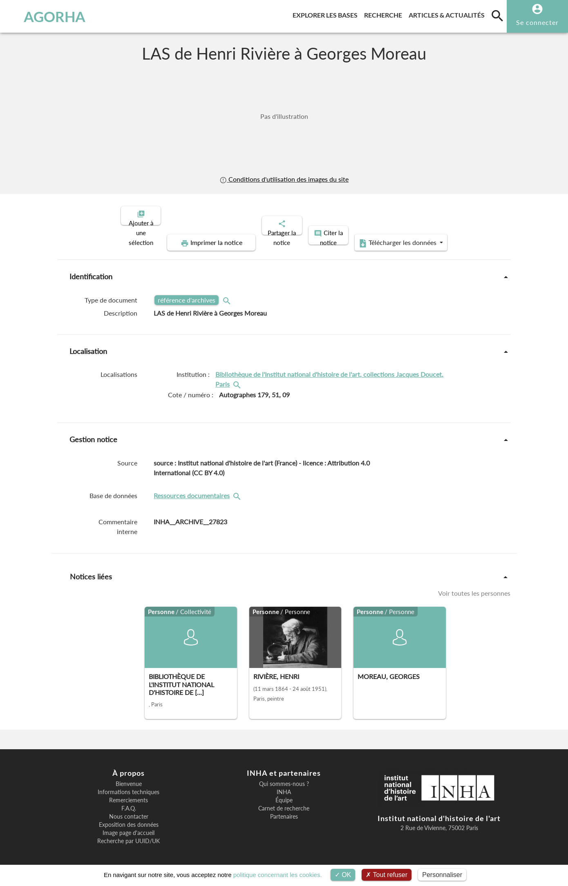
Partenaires (284, 810)
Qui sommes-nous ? (284, 777)
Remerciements (128, 793)
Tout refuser (386, 874)
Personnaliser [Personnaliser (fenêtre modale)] (442, 874)
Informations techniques (128, 785)
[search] (497, 15)
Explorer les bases (327, 14)
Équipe (284, 793)
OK (343, 874)
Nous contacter (128, 810)
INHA (284, 785)
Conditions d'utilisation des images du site (284, 179)
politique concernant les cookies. (277, 874)
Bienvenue (129, 777)
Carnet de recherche (283, 801)
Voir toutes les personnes (474, 586)
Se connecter (537, 22)
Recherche (384, 14)
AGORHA (48, 16)
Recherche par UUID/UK (128, 834)
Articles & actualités (448, 14)
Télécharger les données (376, 236)
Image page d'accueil (128, 826)
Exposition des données (129, 818)
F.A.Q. (128, 801)
